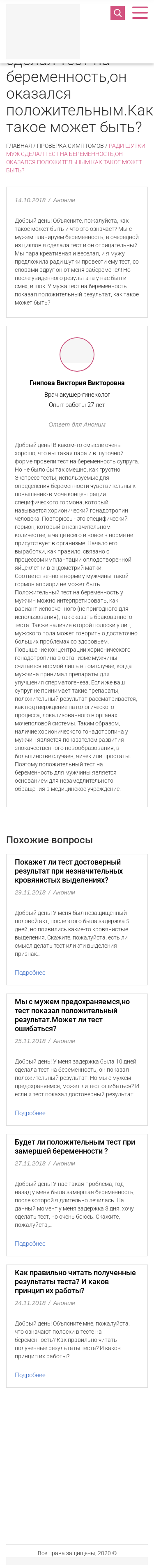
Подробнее (30, 972)
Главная (19, 145)
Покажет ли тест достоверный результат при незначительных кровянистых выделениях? (69, 871)
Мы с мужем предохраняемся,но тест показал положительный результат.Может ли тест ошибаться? (72, 1015)
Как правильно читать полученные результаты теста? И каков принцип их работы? (75, 1281)
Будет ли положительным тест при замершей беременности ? (75, 1146)
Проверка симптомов (70, 145)
